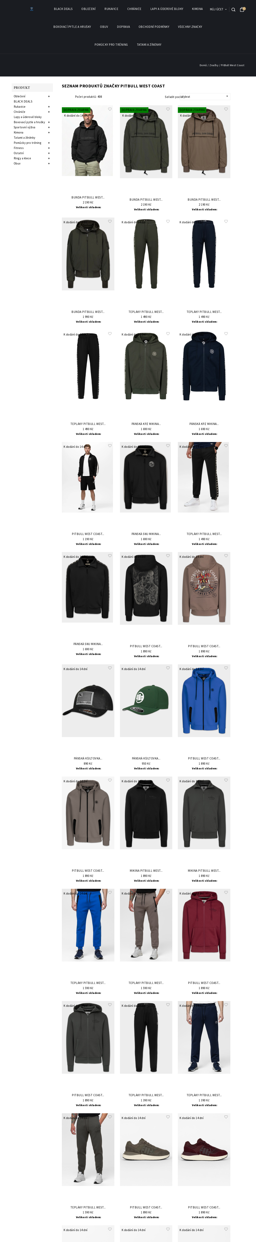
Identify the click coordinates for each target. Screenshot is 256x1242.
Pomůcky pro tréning (111, 45)
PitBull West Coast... (88, 534)
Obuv (104, 27)
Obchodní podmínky (154, 27)
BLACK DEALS (63, 9)
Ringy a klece (22, 158)
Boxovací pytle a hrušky (72, 27)
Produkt (22, 87)
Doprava (123, 27)
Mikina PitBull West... (146, 870)
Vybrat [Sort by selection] (205, 96)
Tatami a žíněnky (149, 44)
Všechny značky (190, 27)
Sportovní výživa (24, 127)
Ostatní (19, 153)
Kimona (197, 9)
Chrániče (134, 9)
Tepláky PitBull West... (146, 312)
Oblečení (88, 9)
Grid (64, 97)
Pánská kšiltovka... (88, 758)
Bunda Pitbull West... (88, 197)
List (69, 97)
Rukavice (111, 9)
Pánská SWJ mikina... (146, 534)
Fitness (19, 148)
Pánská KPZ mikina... (146, 424)
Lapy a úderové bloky (166, 9)
